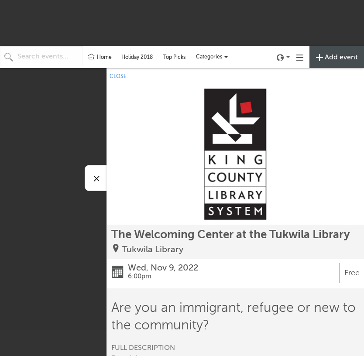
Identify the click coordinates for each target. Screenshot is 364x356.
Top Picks (174, 57)
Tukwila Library (152, 249)
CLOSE (118, 76)
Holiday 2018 (137, 57)
